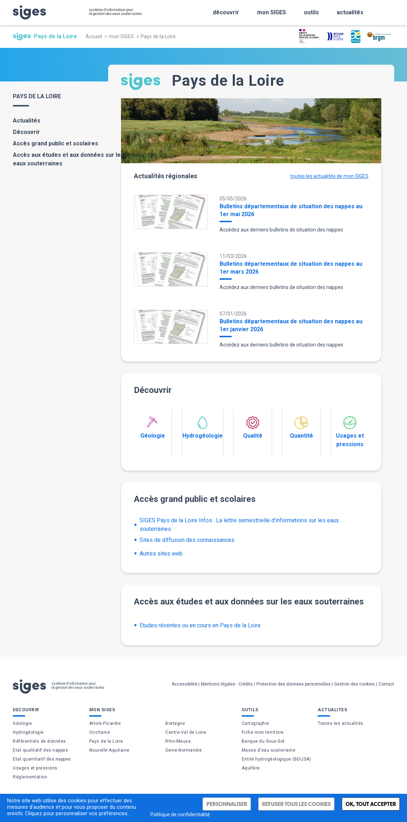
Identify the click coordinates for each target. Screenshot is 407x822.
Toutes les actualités (340, 723)
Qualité (252, 427)
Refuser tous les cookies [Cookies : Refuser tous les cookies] (296, 804)
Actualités (26, 120)
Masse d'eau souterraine (269, 750)
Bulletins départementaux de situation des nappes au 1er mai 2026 (291, 210)
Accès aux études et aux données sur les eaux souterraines (68, 159)
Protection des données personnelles (293, 684)
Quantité (301, 427)
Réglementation (30, 776)
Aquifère (251, 768)
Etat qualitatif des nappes (40, 750)
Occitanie (99, 732)
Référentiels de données (39, 741)
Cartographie (255, 723)
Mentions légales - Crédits (227, 684)
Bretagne (175, 723)
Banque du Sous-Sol (263, 741)
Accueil (94, 36)
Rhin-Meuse (178, 741)
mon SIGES (121, 36)
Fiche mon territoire (263, 732)
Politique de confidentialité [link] (180, 814)
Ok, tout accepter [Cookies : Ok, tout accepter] (371, 804)
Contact (386, 684)
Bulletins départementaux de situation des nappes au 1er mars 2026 (291, 267)
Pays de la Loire (106, 741)
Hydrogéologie (202, 427)
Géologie (152, 427)
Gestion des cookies (354, 684)
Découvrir (26, 132)
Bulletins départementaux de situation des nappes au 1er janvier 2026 (291, 325)
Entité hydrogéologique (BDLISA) (276, 759)
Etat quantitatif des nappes (42, 759)
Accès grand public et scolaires (55, 143)
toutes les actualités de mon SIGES (329, 176)
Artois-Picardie (105, 723)
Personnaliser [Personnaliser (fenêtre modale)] (226, 804)
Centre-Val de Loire (185, 732)
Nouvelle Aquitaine (109, 750)
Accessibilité (184, 684)
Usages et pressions (350, 432)
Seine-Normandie (183, 750)
